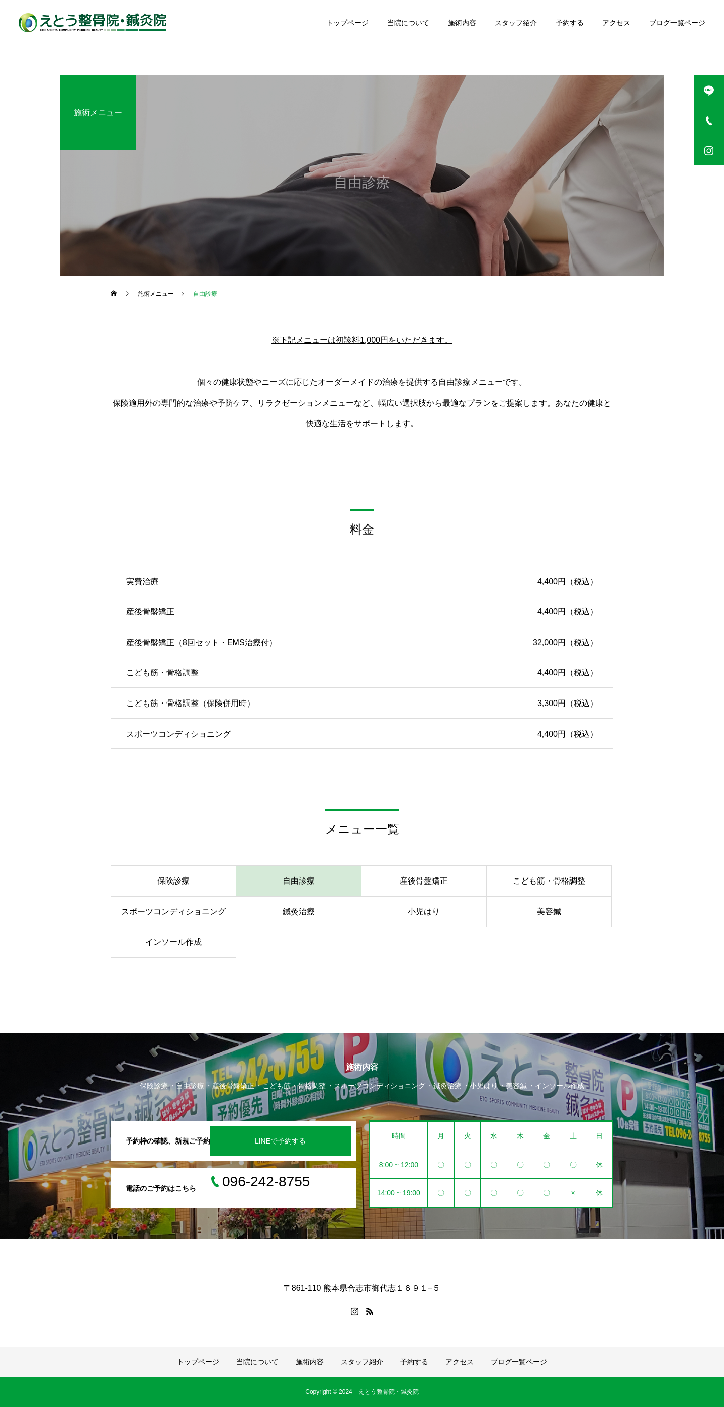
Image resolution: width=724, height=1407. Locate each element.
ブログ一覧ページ (677, 23)
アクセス (616, 23)
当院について (408, 23)
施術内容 (462, 23)
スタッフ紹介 (516, 23)
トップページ (347, 23)
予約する (570, 23)
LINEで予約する (280, 1141)
